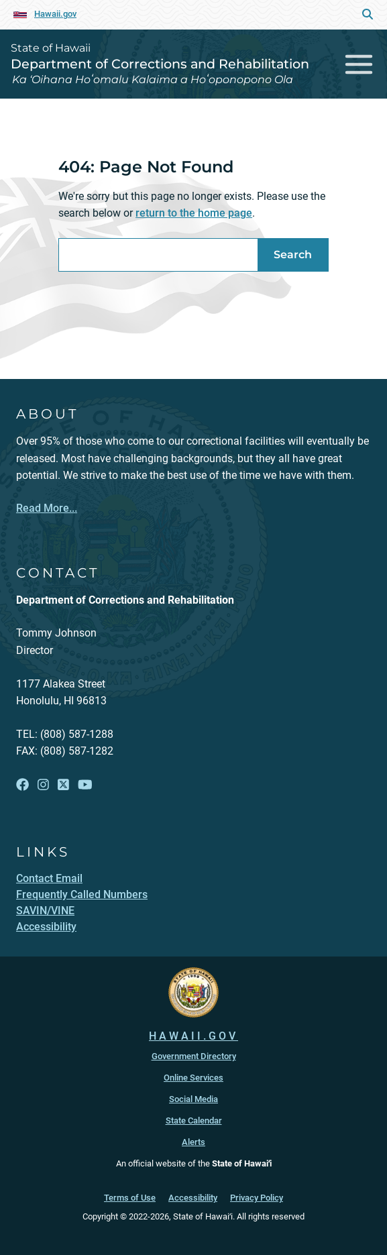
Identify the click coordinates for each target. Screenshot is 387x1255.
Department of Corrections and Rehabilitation (160, 64)
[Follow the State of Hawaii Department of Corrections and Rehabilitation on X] (63, 785)
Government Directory (194, 1056)
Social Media (193, 1099)
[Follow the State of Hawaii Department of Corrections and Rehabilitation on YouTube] (85, 785)
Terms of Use (130, 1198)
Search (293, 254)
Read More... (46, 508)
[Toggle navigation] (359, 64)
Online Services (193, 1078)
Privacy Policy (256, 1198)
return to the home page (193, 213)
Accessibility (192, 1198)
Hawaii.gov (55, 14)
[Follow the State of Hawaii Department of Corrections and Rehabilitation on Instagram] (43, 785)
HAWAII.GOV (193, 1036)
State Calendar (194, 1120)
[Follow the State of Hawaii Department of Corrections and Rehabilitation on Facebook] (22, 785)
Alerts (193, 1142)
